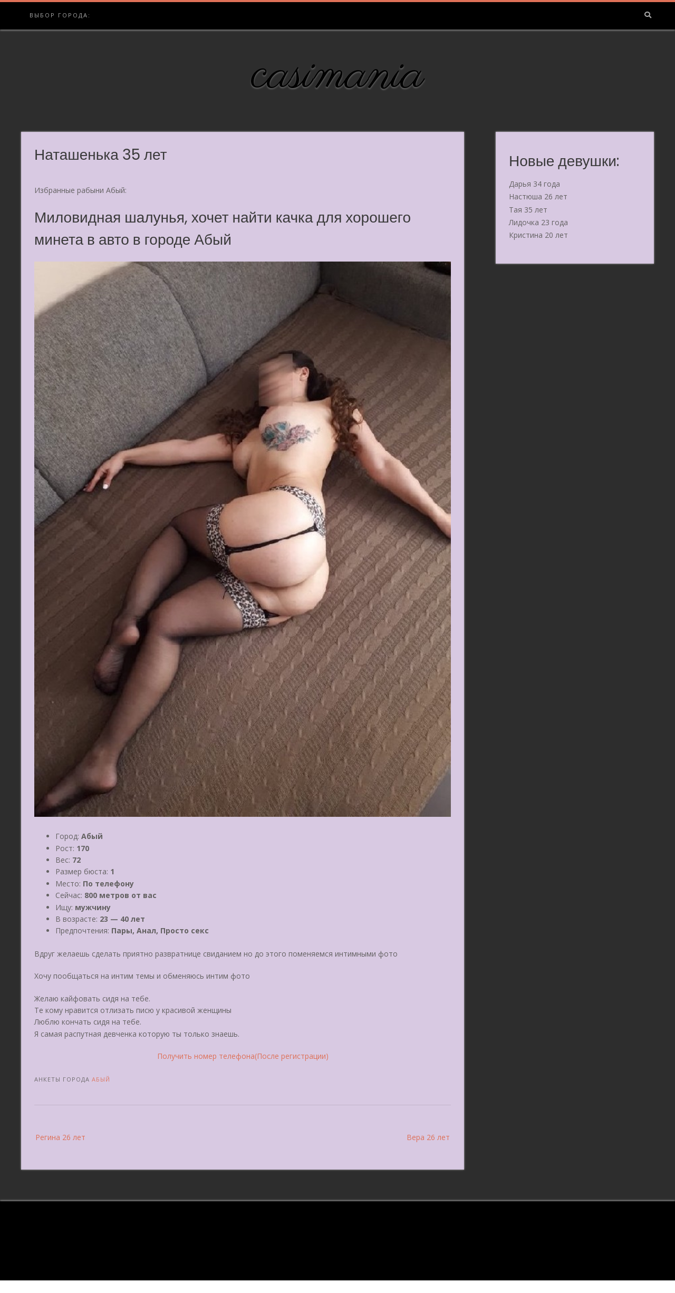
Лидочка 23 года (538, 222)
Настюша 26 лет (538, 196)
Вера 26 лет (428, 1137)
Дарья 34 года (534, 184)
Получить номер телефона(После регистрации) (243, 1056)
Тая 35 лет (528, 210)
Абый (101, 1079)
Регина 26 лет (60, 1137)
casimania (338, 75)
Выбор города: (60, 15)
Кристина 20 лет (538, 235)
